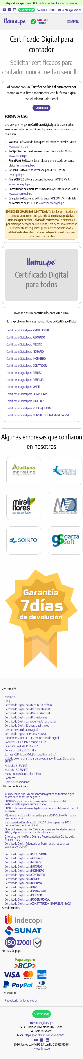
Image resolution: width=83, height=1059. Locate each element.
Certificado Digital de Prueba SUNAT (25, 734)
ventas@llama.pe (70, 10)
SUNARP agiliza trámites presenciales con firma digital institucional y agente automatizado (35, 802)
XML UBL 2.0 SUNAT (16, 770)
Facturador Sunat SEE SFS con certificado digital (32, 738)
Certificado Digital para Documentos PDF (28, 709)
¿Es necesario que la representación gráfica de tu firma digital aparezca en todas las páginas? (40, 795)
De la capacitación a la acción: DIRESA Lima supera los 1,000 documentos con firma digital (38, 823)
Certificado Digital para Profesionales (26, 717)
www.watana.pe (18, 146)
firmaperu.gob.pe (25, 165)
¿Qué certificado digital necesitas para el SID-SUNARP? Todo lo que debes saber (41, 816)
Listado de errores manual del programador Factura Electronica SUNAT (40, 760)
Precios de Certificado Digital (21, 730)
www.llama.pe (41, 1048)
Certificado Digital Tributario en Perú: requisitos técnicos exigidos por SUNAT (37, 845)
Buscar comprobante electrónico (23, 774)
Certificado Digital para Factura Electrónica (29, 705)
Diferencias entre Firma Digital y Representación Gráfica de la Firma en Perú (39, 838)
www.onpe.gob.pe (19, 184)
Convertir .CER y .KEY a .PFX (20, 750)
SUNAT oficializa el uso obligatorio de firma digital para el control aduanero (41, 809)
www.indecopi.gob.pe (51, 203)
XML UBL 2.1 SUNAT (16, 765)
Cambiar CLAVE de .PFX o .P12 (21, 746)
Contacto (10, 778)
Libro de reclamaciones (17, 782)
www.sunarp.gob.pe (20, 193)
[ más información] (65, 3)
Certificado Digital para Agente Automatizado (31, 721)
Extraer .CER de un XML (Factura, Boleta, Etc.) (30, 754)
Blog (7, 701)
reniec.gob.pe (16, 175)
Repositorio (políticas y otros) (22, 1000)
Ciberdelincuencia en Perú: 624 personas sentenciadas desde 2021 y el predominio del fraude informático (40, 830)
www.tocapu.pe (18, 156)
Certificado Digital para (27, 330)
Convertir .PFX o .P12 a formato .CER (25, 742)
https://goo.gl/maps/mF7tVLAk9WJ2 (45, 1035)
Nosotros (10, 697)
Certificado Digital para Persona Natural (27, 713)
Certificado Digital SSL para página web (27, 725)
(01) (46, 10)
